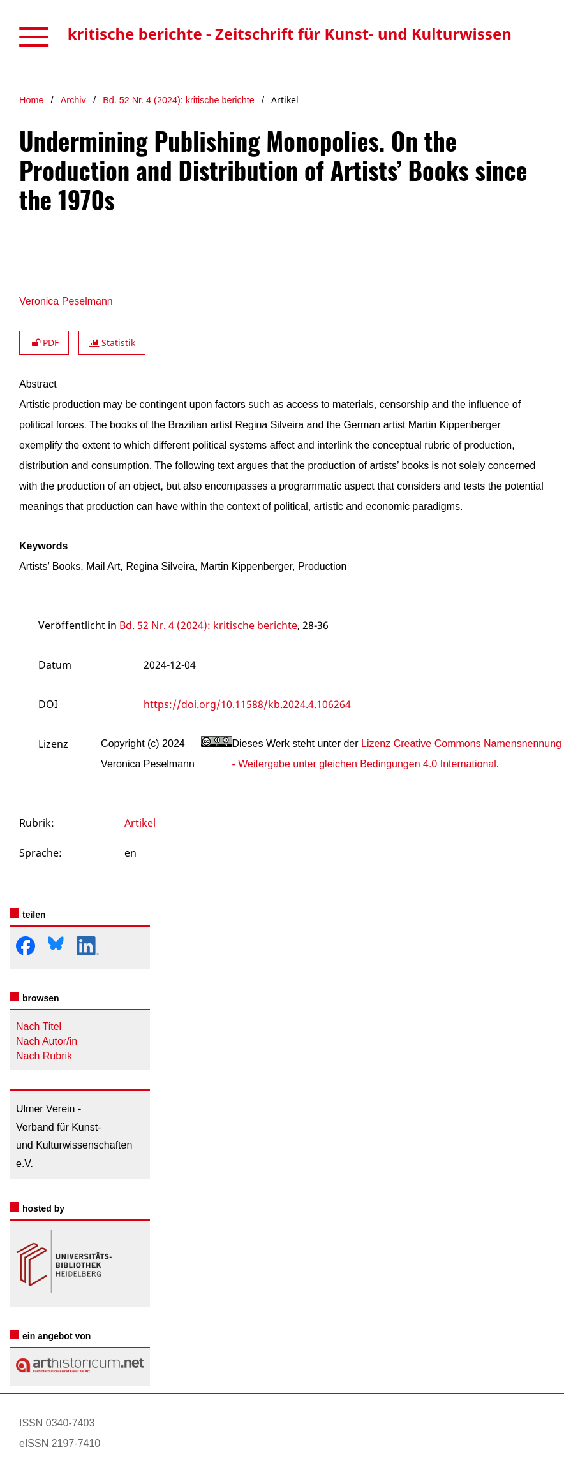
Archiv (73, 100)
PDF (44, 343)
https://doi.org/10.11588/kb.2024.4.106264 (247, 704)
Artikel (140, 823)
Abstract (38, 384)
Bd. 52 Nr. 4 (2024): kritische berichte (179, 100)
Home (31, 100)
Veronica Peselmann (66, 301)
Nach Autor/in (46, 1041)
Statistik (112, 343)
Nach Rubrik (44, 1055)
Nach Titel (38, 1026)
